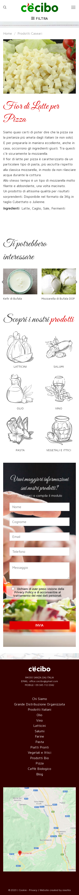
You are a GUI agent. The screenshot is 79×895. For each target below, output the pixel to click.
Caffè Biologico (39, 769)
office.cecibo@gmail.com (43, 681)
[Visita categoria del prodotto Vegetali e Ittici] (59, 435)
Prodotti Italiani (39, 709)
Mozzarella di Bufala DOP (58, 298)
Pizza (40, 763)
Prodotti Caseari (29, 33)
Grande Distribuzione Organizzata (39, 704)
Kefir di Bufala (12, 298)
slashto (66, 890)
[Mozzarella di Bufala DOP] (59, 281)
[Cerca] (4, 7)
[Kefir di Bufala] (20, 281)
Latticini (39, 725)
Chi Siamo (39, 699)
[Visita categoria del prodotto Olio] (20, 394)
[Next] (76, 290)
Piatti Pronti (39, 747)
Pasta (39, 742)
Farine (39, 736)
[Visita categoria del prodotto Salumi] (59, 352)
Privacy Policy (23, 592)
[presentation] (40, 610)
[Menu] (73, 7)
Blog (39, 774)
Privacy (33, 890)
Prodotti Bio (39, 758)
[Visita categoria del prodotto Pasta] (20, 435)
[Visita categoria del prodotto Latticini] (20, 352)
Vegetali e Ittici (39, 752)
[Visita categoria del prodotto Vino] (59, 394)
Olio (39, 715)
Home (7, 33)
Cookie (23, 890)
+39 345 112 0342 (44, 685)
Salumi (39, 731)
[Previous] (3, 290)
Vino (39, 720)
